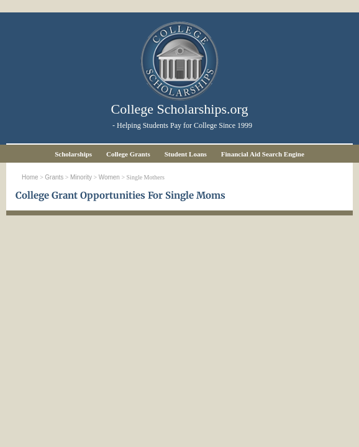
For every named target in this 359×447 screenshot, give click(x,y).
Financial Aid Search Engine (262, 154)
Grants (54, 177)
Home (30, 177)
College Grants (128, 154)
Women (109, 177)
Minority (81, 177)
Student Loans (186, 154)
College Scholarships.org (179, 109)
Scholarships (73, 154)
